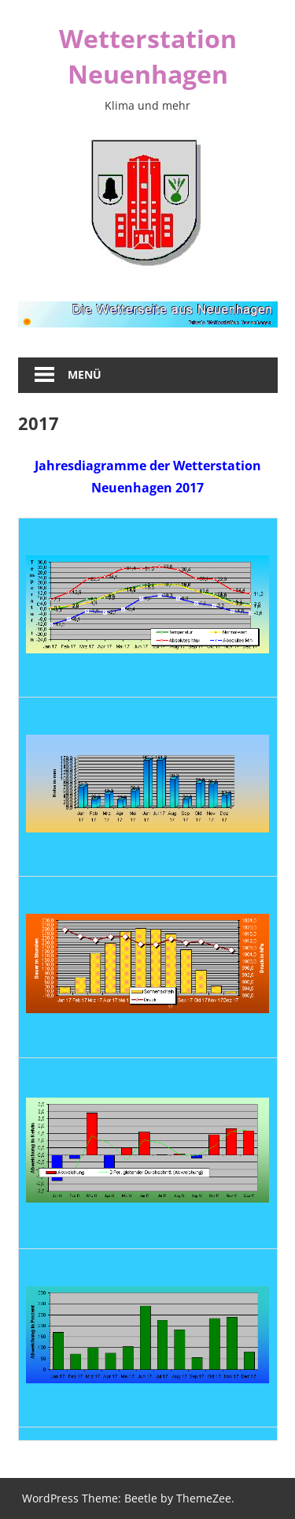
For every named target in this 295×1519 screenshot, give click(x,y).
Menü (84, 374)
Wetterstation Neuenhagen (148, 56)
